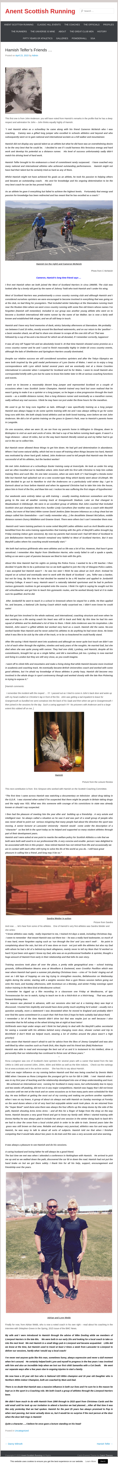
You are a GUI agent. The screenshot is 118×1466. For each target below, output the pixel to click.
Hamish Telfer (105, 1444)
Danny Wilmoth (14, 1444)
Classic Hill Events (49, 24)
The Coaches (72, 24)
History (102, 31)
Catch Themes (106, 1455)
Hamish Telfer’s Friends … (28, 50)
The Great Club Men (82, 31)
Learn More (90, 1461)
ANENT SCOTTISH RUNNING (18, 24)
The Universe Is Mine (42, 31)
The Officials (92, 24)
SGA (92, 38)
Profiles (108, 24)
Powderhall (79, 38)
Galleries (62, 38)
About (62, 31)
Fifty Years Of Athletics (37, 38)
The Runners (19, 31)
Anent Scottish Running (40, 11)
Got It (102, 1461)
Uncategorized (22, 1430)
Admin (35, 55)
